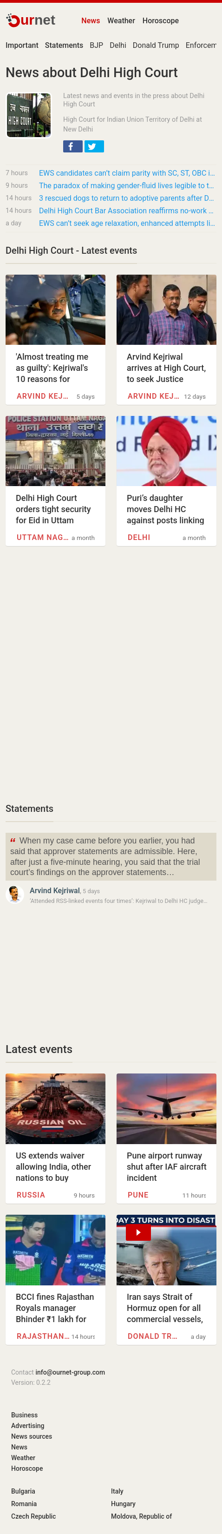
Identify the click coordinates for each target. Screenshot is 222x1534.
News (90, 20)
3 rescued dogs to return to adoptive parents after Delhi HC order (127, 198)
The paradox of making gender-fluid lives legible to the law (127, 185)
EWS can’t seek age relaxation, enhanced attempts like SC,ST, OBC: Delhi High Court (127, 223)
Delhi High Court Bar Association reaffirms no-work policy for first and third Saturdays (127, 210)
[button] (73, 146)
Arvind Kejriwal (44, 396)
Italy (117, 1491)
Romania (24, 1504)
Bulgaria (23, 1491)
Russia (31, 1195)
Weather (121, 20)
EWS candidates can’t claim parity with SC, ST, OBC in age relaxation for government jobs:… (127, 173)
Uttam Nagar (44, 537)
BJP (96, 45)
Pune (138, 1195)
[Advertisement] (111, 679)
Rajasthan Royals (44, 1336)
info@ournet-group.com (70, 1372)
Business (24, 1415)
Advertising (28, 1425)
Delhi (118, 45)
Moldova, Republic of (141, 1516)
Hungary (123, 1504)
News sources (31, 1436)
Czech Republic (33, 1516)
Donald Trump (156, 45)
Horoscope (161, 20)
